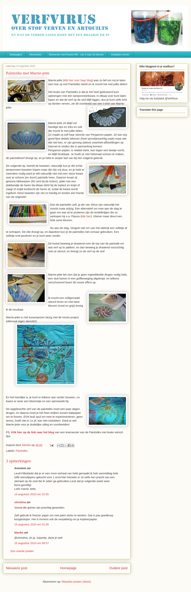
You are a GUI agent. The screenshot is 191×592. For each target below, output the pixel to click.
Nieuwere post (16, 568)
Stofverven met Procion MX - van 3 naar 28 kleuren (76, 54)
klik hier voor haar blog (78, 80)
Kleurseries (35, 54)
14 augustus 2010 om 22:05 (31, 494)
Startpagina (16, 54)
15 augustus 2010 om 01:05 (31, 524)
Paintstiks (22, 450)
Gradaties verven (120, 54)
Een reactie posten (22, 551)
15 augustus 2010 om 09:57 (31, 543)
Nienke (18, 532)
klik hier (86, 216)
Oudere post (118, 568)
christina (20, 502)
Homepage (68, 568)
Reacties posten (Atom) (76, 581)
